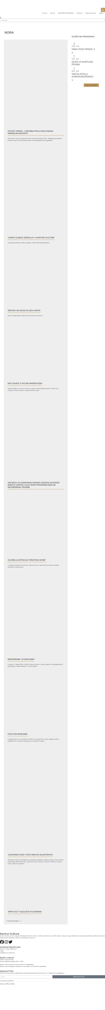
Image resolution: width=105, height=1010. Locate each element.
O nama (44, 13)
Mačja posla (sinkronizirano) (82, 75)
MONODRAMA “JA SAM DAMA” (21, 659)
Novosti (52, 13)
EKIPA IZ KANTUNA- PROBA (83, 63)
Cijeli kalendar (91, 85)
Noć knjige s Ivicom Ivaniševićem (25, 383)
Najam (101, 13)
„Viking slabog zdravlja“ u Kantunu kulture (31, 238)
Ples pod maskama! (18, 734)
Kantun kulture (9, 933)
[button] (52, 18)
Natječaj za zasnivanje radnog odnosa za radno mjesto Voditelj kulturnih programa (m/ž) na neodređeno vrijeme (33, 485)
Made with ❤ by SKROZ (7, 984)
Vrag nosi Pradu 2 (83, 49)
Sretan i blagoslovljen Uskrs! (24, 310)
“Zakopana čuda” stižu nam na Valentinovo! (30, 855)
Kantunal (79, 13)
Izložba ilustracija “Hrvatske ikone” (27, 560)
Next (14, 921)
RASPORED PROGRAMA (65, 13)
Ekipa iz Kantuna (91, 13)
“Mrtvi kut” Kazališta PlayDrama (25, 912)
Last (19, 921)
